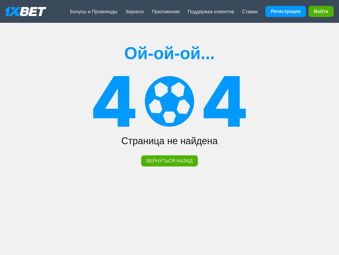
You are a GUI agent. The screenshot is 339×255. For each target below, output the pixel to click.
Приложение (166, 11)
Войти (321, 11)
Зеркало (134, 11)
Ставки (250, 11)
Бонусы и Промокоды (93, 11)
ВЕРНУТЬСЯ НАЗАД (169, 161)
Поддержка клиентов (211, 11)
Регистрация (286, 11)
